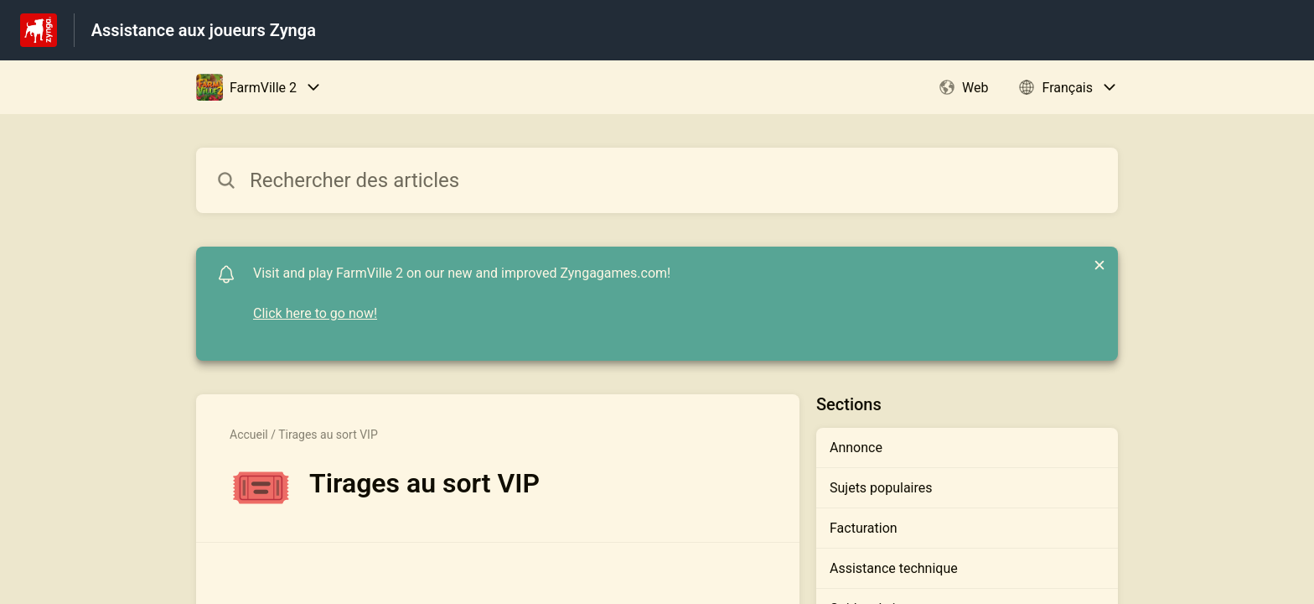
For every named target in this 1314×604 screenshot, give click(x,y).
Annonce (856, 448)
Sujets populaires (881, 488)
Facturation (864, 528)
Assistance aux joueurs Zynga (203, 30)
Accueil (249, 434)
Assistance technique (894, 568)
